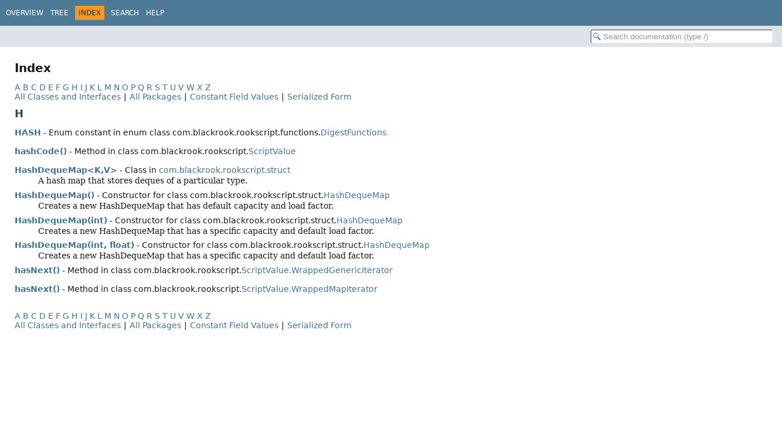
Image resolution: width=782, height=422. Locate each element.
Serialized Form (319, 96)
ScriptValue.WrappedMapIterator (310, 289)
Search (125, 13)
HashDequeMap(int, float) (74, 245)
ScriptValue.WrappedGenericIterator (317, 270)
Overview (24, 13)
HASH (28, 132)
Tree (59, 13)
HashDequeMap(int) (61, 220)
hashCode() (41, 151)
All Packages (155, 96)
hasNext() (37, 270)
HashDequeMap (357, 195)
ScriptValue (272, 151)
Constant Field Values (234, 96)
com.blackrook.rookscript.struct (224, 170)
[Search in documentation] (681, 36)
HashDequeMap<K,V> (66, 170)
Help (155, 13)
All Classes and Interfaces (68, 96)
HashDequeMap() (54, 195)
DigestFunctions (353, 132)
